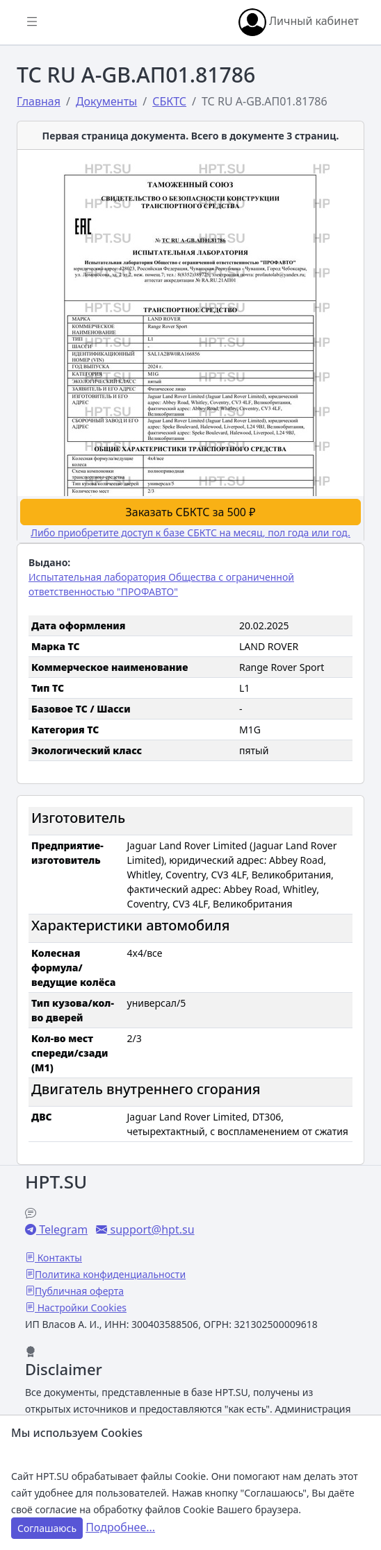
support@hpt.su (150, 1229)
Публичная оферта (79, 1290)
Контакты (58, 1257)
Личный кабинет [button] (298, 22)
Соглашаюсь (46, 1528)
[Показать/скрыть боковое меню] (32, 22)
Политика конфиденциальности (110, 1274)
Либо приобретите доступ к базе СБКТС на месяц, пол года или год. (190, 532)
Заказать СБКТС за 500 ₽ (191, 512)
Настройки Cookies (81, 1307)
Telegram (62, 1229)
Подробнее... (120, 1527)
